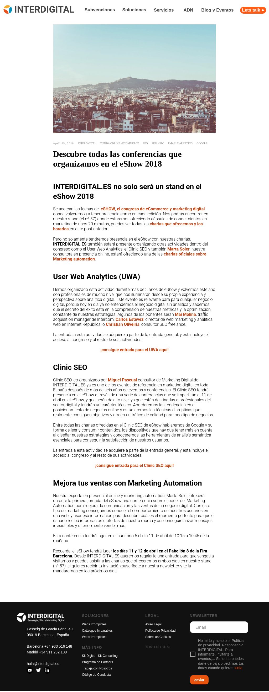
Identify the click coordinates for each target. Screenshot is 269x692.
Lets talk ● (253, 10)
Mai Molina (185, 314)
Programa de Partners (97, 663)
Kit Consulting (107, 657)
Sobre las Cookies (158, 638)
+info (238, 669)
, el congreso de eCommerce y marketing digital (160, 209)
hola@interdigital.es (43, 665)
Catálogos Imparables (97, 632)
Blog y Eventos (217, 10)
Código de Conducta (96, 676)
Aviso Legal (153, 625)
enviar (199, 681)
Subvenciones (99, 9)
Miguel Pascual (122, 380)
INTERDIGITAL (44, 9)
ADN (188, 10)
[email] (219, 628)
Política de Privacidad (160, 632)
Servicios (164, 10)
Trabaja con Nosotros (97, 669)
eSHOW (108, 209)
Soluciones (134, 9)
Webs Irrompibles (94, 625)
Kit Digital (88, 657)
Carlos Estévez (129, 319)
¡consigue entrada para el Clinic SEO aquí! (134, 466)
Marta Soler (178, 249)
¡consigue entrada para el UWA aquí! (134, 350)
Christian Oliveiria (122, 324)
